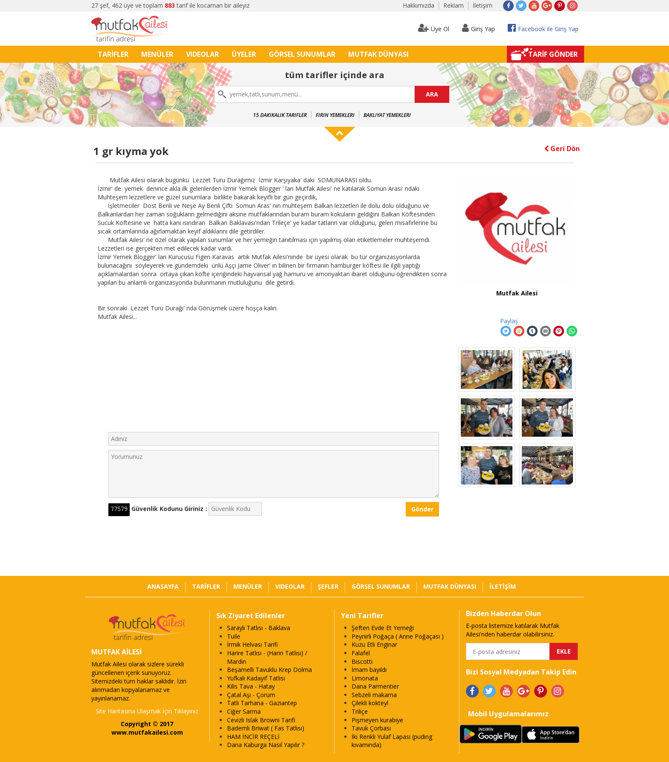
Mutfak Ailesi (517, 293)
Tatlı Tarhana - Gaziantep (262, 703)
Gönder (422, 509)
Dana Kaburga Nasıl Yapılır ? (265, 745)
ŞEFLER (328, 586)
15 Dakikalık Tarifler (280, 115)
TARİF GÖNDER (553, 54)
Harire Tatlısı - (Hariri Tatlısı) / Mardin (267, 657)
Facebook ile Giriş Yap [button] (543, 28)
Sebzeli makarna (374, 695)
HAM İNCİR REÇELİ (253, 737)
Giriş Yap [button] (478, 28)
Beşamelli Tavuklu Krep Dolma (269, 670)
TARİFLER (113, 54)
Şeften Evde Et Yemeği (383, 628)
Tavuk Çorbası (371, 728)
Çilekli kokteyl (370, 703)
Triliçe (360, 711)
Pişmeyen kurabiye (377, 720)
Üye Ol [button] (433, 28)
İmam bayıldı (369, 670)
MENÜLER (157, 54)
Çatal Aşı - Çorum (251, 695)
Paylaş (509, 321)
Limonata (365, 678)
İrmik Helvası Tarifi (252, 644)
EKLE (564, 651)
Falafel (361, 653)
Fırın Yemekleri (335, 115)
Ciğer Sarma (244, 711)
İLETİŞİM (502, 586)
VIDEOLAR (202, 54)
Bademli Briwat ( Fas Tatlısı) (265, 728)
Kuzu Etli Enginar (374, 644)
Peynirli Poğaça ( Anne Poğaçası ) (398, 636)
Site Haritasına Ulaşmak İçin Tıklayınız (147, 711)
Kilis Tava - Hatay (251, 686)
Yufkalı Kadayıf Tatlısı (256, 678)
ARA (432, 94)
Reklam (453, 5)
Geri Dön (562, 148)
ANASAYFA (163, 586)
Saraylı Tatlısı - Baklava (258, 628)
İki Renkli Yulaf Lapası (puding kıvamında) (392, 741)
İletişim (482, 5)
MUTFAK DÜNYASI (378, 54)
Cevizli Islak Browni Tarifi (261, 720)
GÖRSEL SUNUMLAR (302, 54)
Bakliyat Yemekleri (387, 115)
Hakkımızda (418, 5)
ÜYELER (244, 54)
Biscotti (362, 661)
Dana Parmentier (375, 686)
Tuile (233, 636)
